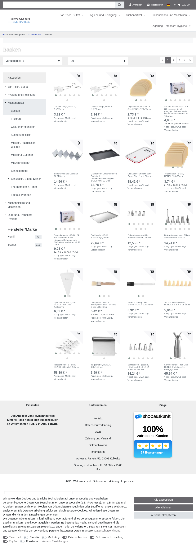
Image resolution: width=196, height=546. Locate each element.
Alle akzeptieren (163, 499)
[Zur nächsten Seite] (184, 60)
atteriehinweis (99, 445)
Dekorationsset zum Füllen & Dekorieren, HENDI (176, 236)
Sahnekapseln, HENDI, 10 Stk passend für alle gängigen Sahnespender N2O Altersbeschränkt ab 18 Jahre (176, 111)
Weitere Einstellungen (55, 541)
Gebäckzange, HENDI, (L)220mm (101, 107)
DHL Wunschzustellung (109, 537)
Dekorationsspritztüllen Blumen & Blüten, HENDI (139, 236)
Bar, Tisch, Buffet (70, 15)
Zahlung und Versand (98, 438)
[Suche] (119, 5)
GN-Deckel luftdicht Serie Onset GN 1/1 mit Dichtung (140, 175)
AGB (98, 431)
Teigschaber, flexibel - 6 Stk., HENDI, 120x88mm (139, 107)
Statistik (34, 537)
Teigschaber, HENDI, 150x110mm (101, 366)
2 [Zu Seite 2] (173, 60)
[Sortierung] (32, 61)
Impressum (98, 451)
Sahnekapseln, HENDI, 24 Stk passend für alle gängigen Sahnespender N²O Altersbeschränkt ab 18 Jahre (67, 240)
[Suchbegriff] (59, 5)
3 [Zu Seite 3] (179, 60)
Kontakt (97, 418)
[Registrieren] (155, 5)
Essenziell (15, 537)
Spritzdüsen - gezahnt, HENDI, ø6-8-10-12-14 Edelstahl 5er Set (138, 367)
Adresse (81, 458)
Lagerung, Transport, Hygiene (169, 25)
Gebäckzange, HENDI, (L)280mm (65, 107)
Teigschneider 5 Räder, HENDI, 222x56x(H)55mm (66, 366)
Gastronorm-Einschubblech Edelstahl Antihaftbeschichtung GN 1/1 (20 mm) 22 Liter (104, 177)
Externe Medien (77, 537)
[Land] (168, 5)
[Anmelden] (135, 5)
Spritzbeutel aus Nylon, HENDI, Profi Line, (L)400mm (65, 304)
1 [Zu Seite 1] (168, 60)
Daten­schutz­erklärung (107, 530)
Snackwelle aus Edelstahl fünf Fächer (66, 175)
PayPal (13, 541)
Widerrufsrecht (82, 481)
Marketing (54, 537)
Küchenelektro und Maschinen (169, 15)
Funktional (32, 541)
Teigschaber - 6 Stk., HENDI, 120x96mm (174, 175)
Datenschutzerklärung (98, 425)
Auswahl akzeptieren (163, 515)
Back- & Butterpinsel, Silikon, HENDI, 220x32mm (140, 303)
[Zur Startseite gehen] (13, 34)
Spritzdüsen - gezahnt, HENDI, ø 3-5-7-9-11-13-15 (177, 303)
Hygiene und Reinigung (103, 15)
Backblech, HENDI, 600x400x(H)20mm (100, 236)
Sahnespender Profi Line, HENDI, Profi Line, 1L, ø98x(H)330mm (176, 367)
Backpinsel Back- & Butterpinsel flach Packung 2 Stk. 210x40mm (103, 304)
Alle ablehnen (163, 507)
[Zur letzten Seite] (190, 60)
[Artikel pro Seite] (98, 61)
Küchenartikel (134, 15)
